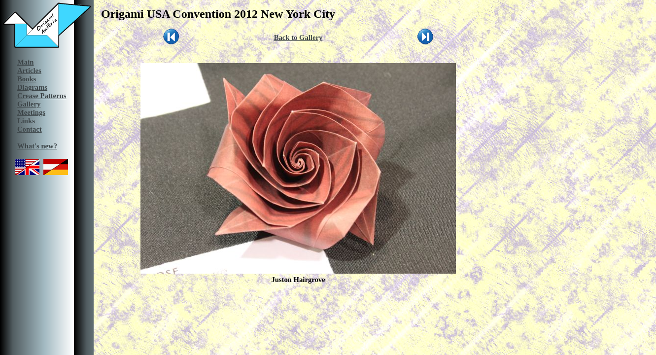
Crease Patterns (41, 96)
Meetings (31, 112)
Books (26, 79)
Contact (29, 129)
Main (25, 62)
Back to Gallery (298, 37)
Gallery (28, 104)
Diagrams (32, 87)
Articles (29, 70)
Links (26, 121)
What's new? (37, 146)
